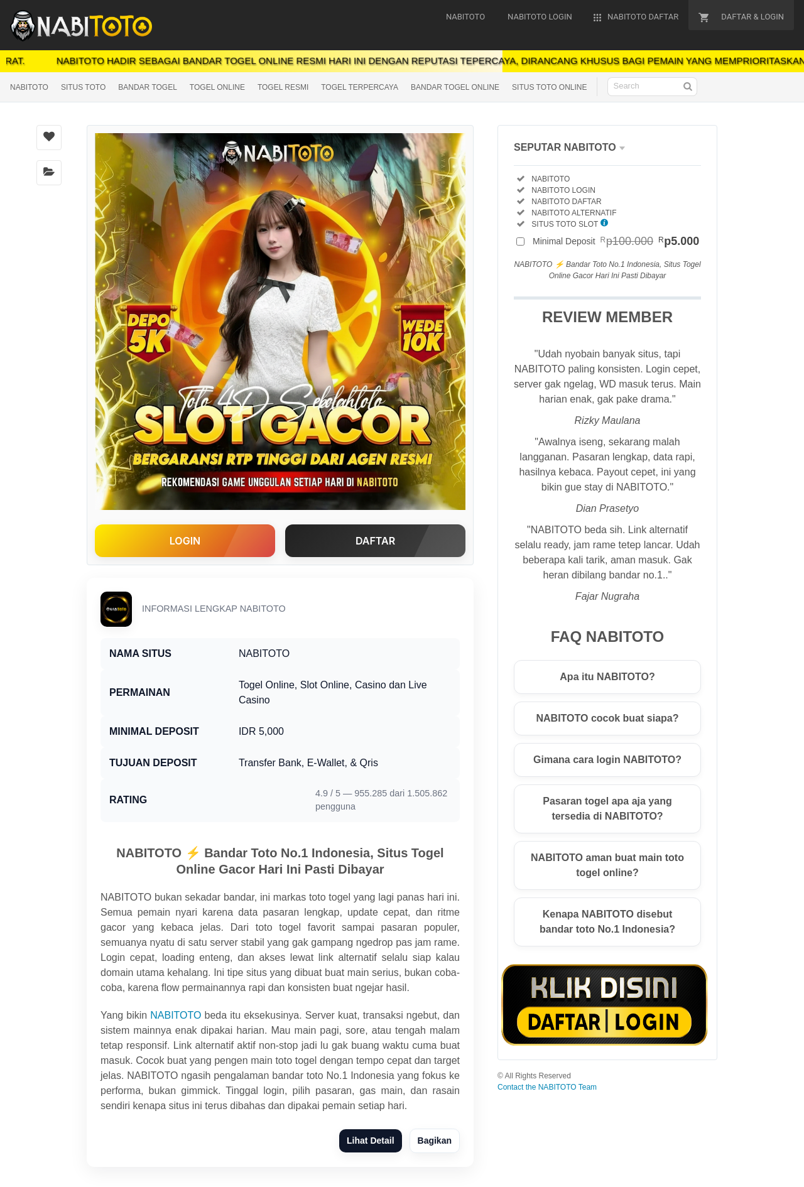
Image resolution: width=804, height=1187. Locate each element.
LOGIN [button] (185, 540)
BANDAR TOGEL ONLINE (455, 87)
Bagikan (435, 1141)
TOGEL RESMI (283, 87)
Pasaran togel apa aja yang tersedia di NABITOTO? (607, 808)
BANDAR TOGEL (147, 87)
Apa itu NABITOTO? (607, 676)
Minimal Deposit (616, 241)
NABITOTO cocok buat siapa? (607, 718)
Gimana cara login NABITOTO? (607, 759)
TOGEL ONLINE (217, 87)
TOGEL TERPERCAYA (359, 87)
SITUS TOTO (83, 87)
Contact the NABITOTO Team (547, 1087)
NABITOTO (29, 87)
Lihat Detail (370, 1141)
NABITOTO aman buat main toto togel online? (607, 865)
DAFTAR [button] (375, 540)
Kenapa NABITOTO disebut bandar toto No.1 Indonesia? (607, 922)
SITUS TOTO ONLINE (549, 87)
